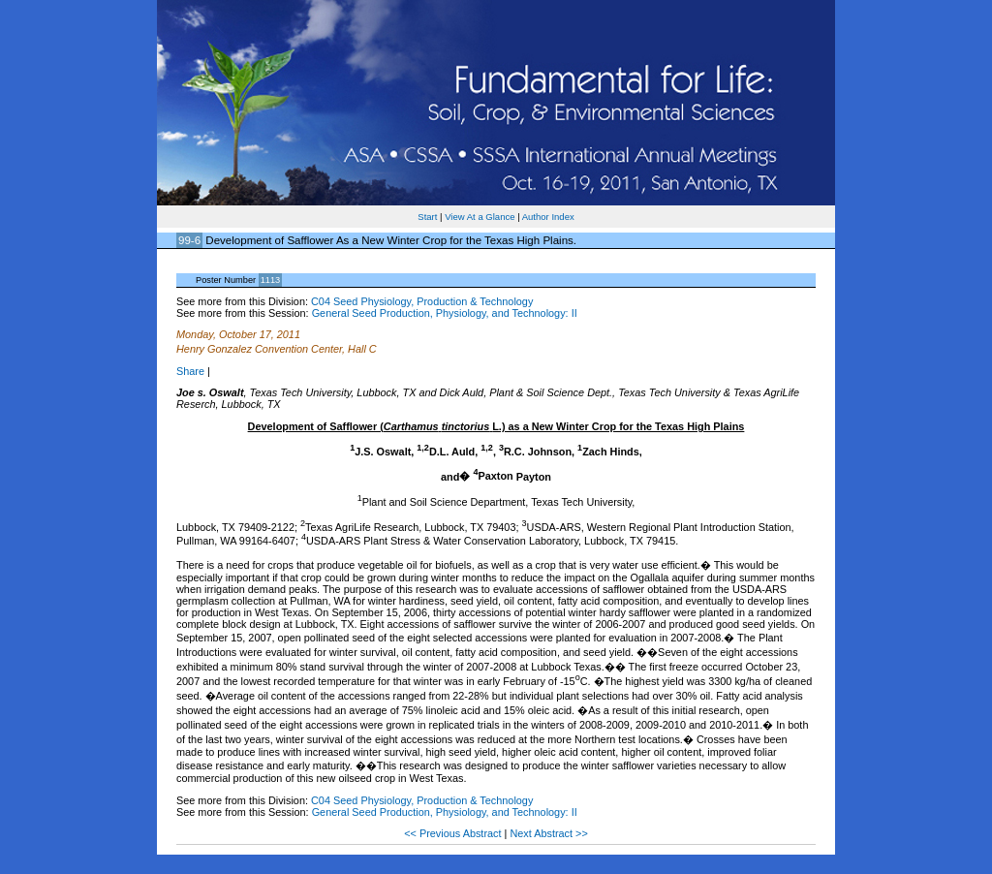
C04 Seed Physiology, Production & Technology (422, 301)
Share (190, 371)
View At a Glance (479, 216)
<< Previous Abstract (454, 833)
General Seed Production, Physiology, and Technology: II (444, 313)
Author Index (548, 216)
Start (427, 216)
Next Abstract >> (548, 833)
